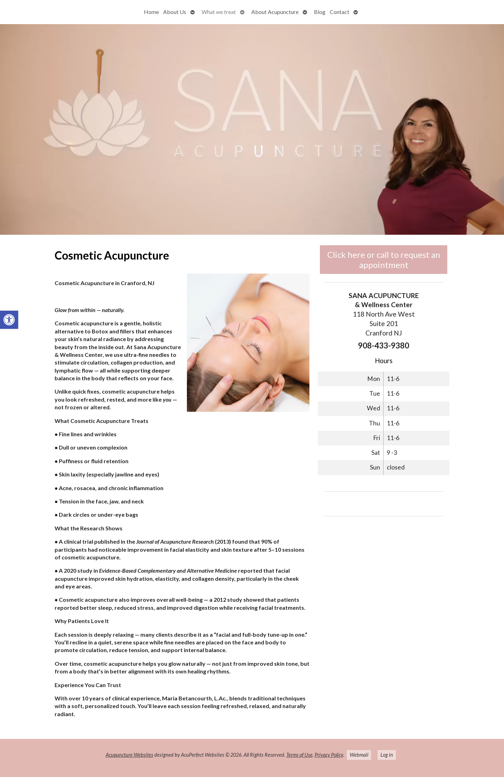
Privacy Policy (329, 755)
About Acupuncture (275, 11)
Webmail (359, 755)
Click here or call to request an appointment (383, 259)
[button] (9, 320)
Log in (386, 755)
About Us (174, 11)
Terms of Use (299, 755)
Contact (339, 11)
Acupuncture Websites (129, 755)
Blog (320, 11)
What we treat (219, 11)
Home (151, 11)
